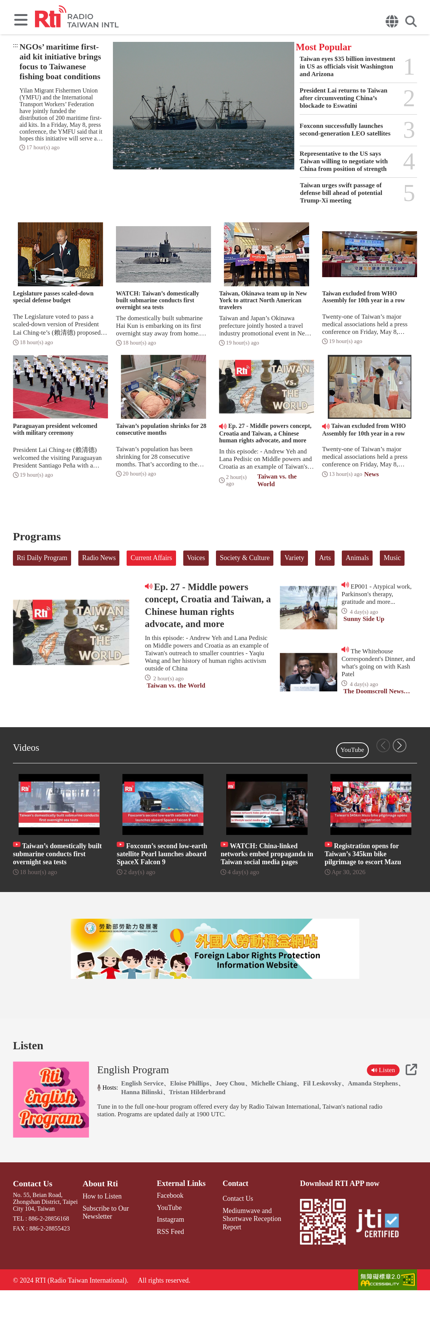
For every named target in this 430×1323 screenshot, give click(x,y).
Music (392, 558)
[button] (399, 745)
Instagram (165, 1248)
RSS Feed (165, 1260)
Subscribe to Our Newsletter (104, 1241)
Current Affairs (151, 558)
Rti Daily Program (42, 558)
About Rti (100, 1214)
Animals (357, 558)
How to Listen (101, 1226)
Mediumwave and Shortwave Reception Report (256, 1244)
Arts (325, 558)
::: (15, 45)
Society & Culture (245, 558)
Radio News (99, 558)
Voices (196, 558)
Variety (294, 558)
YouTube (352, 749)
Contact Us (31, 1214)
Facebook (164, 1226)
